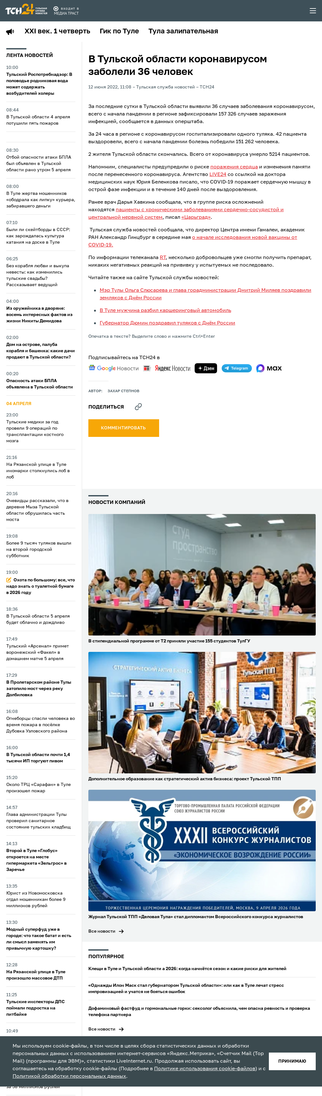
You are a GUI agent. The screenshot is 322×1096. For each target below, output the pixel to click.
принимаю (292, 1061)
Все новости (101, 931)
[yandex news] (166, 368)
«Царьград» (196, 217)
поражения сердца (234, 167)
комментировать (124, 428)
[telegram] (237, 368)
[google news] (113, 368)
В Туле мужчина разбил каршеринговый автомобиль (165, 310)
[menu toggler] (313, 10)
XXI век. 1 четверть (57, 31)
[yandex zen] (206, 368)
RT (163, 257)
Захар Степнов (123, 391)
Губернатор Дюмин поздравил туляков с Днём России (167, 323)
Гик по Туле (119, 31)
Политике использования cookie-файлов (204, 1068)
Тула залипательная (183, 31)
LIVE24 (217, 174)
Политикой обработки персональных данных (69, 1076)
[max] (269, 368)
